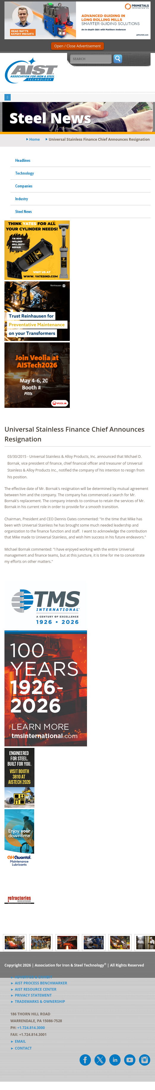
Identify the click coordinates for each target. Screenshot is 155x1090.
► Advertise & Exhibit (31, 977)
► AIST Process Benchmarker (38, 983)
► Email (18, 1041)
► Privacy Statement (31, 995)
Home (34, 139)
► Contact (21, 1048)
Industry (21, 198)
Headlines (22, 160)
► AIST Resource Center (33, 989)
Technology (24, 173)
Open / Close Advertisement (77, 45)
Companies (23, 186)
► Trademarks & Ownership (37, 1001)
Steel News (23, 211)
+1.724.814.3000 (31, 1027)
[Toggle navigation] (7, 97)
